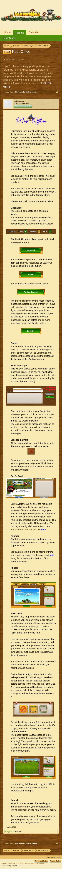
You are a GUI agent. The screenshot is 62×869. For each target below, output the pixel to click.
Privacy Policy (55, 861)
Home (7, 32)
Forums (19, 32)
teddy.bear (19, 101)
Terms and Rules (41, 861)
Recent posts (9, 38)
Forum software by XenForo (12, 863)
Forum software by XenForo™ (35, 863)
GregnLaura (10, 832)
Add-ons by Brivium (9, 866)
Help (58, 857)
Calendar (34, 32)
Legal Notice (50, 857)
